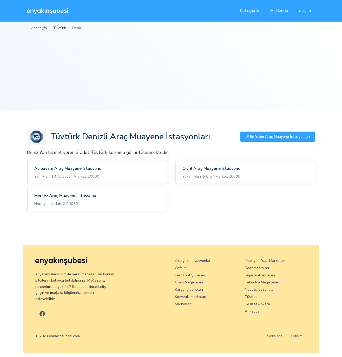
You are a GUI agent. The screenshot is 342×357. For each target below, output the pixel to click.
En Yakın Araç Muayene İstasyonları (277, 136)
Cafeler (181, 267)
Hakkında (279, 11)
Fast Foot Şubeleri (190, 275)
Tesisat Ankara (257, 304)
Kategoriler (251, 11)
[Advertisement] (171, 73)
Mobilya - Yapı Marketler (265, 260)
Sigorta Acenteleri (260, 275)
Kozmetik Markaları (190, 296)
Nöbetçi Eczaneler (260, 289)
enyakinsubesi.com (64, 336)
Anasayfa (39, 27)
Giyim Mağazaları (189, 282)
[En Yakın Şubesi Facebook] (42, 314)
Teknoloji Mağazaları (262, 282)
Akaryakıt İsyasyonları (193, 260)
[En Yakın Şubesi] (47, 10)
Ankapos (252, 311)
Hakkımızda (273, 336)
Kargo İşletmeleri (189, 289)
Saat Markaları (257, 267)
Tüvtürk (59, 27)
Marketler (183, 304)
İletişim (304, 11)
